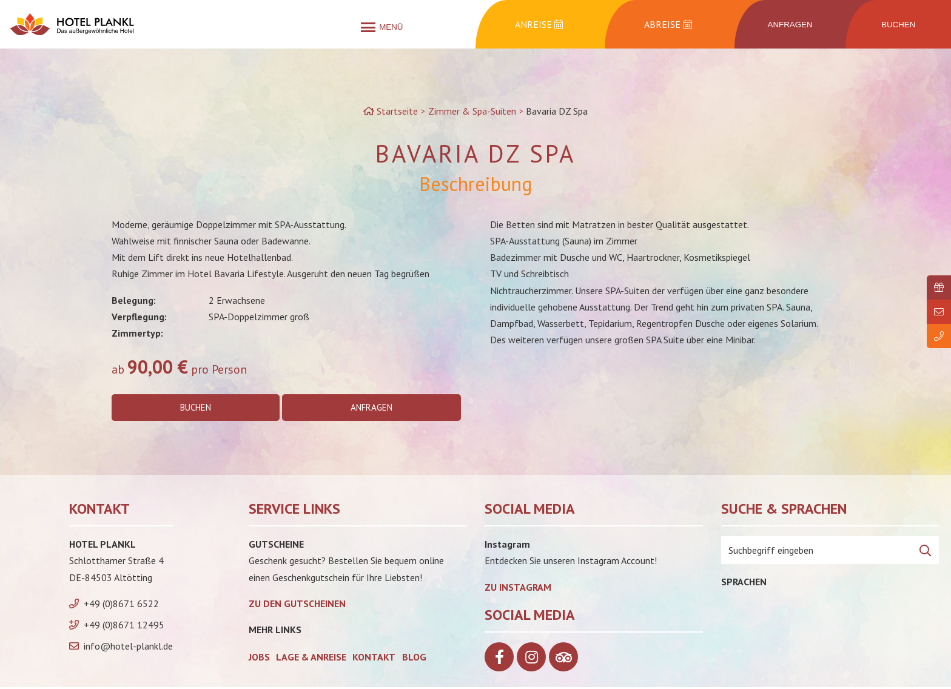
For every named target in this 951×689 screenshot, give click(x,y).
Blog (414, 659)
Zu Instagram (518, 589)
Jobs (259, 659)
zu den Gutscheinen (297, 605)
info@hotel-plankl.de (128, 648)
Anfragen (372, 408)
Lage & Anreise (311, 659)
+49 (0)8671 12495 (124, 626)
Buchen (195, 408)
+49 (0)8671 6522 (121, 605)
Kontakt (373, 659)
